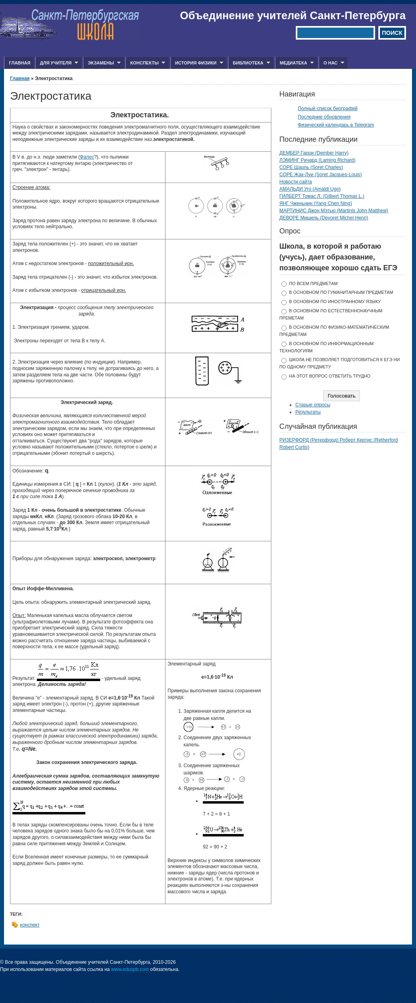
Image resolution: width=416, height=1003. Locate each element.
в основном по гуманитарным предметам (341, 292)
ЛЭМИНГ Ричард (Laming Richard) (317, 160)
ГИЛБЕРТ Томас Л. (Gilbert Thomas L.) (321, 196)
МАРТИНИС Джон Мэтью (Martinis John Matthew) (333, 210)
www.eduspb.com (130, 969)
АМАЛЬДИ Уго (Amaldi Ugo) (310, 189)
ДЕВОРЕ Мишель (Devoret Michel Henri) (323, 218)
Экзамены (102, 63)
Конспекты (145, 63)
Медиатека (294, 63)
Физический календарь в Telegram (336, 125)
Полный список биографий (327, 108)
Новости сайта (295, 182)
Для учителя (56, 63)
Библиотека (249, 63)
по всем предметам (313, 283)
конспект (30, 925)
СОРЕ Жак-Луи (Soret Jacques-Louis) (320, 174)
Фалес (87, 157)
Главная (19, 62)
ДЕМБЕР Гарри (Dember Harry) (314, 153)
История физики (196, 63)
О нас (331, 63)
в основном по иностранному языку (335, 301)
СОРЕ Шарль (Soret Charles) (311, 167)
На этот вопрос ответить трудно (329, 376)
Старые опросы (312, 405)
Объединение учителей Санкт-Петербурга (293, 16)
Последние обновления (324, 117)
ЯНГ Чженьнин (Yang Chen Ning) (315, 203)
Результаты (308, 412)
